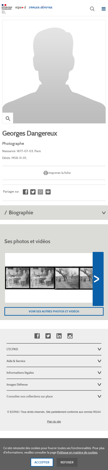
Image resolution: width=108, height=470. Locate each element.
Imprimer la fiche (60, 173)
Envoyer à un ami (48, 192)
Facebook (37, 336)
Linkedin (59, 336)
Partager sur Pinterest (40, 192)
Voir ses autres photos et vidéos (54, 311)
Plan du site (54, 421)
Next (98, 279)
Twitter (48, 336)
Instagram (70, 336)
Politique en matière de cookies (77, 454)
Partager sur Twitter (33, 192)
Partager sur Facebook (25, 192)
